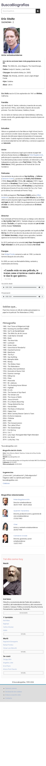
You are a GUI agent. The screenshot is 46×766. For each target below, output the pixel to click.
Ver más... (23, 634)
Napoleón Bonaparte (10, 642)
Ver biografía (23, 613)
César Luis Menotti (10, 648)
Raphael (6, 624)
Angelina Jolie (8, 663)
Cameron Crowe (8, 179)
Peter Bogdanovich (36, 155)
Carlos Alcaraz (8, 627)
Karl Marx (6, 620)
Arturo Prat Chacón (10, 669)
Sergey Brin (7, 659)
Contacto (8, 698)
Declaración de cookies (13, 692)
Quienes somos (11, 688)
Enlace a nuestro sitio (13, 695)
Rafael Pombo (8, 645)
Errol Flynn (7, 666)
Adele (5, 630)
